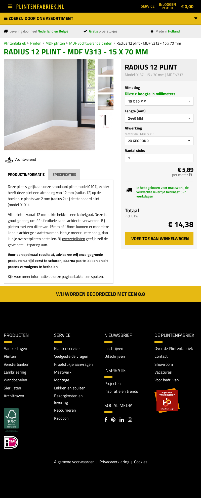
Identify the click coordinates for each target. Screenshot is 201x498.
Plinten (35, 43)
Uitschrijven (114, 356)
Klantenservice (66, 348)
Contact (161, 356)
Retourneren (65, 410)
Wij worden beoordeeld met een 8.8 (100, 294)
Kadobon (61, 418)
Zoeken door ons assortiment (100, 18)
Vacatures (163, 372)
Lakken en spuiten (88, 276)
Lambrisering (15, 372)
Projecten (112, 383)
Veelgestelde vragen (71, 356)
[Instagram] (130, 420)
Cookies (140, 462)
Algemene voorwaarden (74, 462)
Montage (61, 380)
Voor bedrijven (166, 380)
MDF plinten (55, 43)
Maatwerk (62, 372)
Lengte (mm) (135, 111)
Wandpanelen (15, 380)
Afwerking (133, 128)
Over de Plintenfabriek (173, 348)
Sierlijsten (12, 388)
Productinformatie (26, 174)
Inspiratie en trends (121, 391)
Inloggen (167, 6)
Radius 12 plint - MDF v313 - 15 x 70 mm (148, 43)
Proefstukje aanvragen (73, 364)
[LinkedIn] (121, 420)
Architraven (14, 396)
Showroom (163, 364)
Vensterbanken (16, 364)
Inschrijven (113, 348)
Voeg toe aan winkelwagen (160, 238)
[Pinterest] (113, 420)
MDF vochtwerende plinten (90, 43)
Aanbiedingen (15, 348)
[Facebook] (105, 420)
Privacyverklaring (114, 462)
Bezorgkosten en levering (68, 399)
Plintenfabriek (15, 43)
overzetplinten (73, 239)
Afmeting (132, 87)
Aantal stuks (135, 150)
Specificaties (64, 174)
